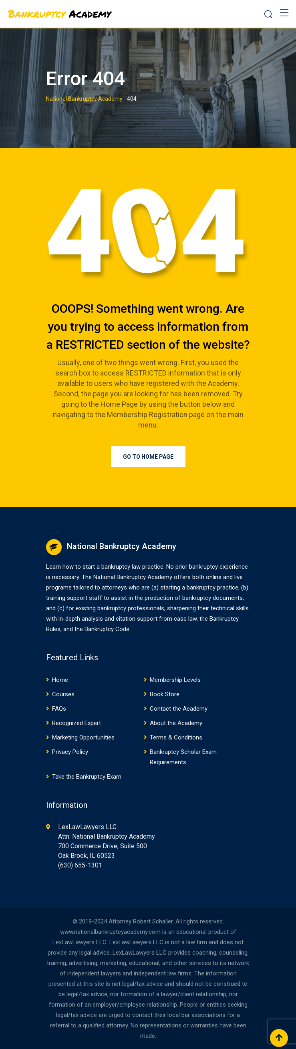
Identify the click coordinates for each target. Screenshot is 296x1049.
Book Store (164, 694)
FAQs (59, 708)
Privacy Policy (70, 751)
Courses (63, 694)
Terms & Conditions (176, 737)
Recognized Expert (76, 723)
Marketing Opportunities (83, 737)
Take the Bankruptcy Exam (86, 776)
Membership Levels (175, 679)
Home (60, 679)
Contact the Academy (178, 708)
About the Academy (176, 723)
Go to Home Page (148, 457)
